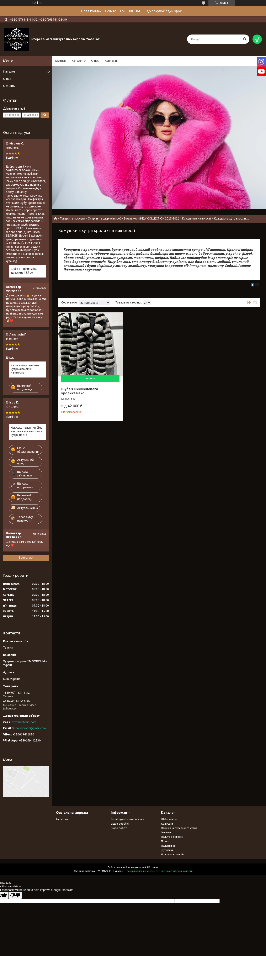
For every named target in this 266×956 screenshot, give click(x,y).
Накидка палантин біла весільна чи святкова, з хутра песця (26, 431)
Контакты (111, 60)
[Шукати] (244, 39)
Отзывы (9, 86)
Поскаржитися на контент (141, 871)
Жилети (166, 832)
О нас (95, 60)
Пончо (165, 841)
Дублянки (167, 850)
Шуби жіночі (169, 819)
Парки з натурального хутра (179, 827)
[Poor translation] (15, 895)
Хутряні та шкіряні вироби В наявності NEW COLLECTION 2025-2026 (133, 218)
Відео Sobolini (120, 823)
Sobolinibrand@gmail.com (29, 728)
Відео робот (119, 827)
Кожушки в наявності (196, 218)
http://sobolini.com (24, 722)
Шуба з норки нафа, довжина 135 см (24, 270)
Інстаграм (62, 819)
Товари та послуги (72, 218)
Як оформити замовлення (127, 819)
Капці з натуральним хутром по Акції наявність (25, 369)
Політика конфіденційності (175, 871)
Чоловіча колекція (172, 854)
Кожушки (167, 823)
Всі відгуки (26, 557)
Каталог (77, 60)
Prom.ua (153, 867)
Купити (90, 378)
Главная (60, 60)
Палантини (168, 845)
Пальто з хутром (172, 836)
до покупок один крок (164, 11)
